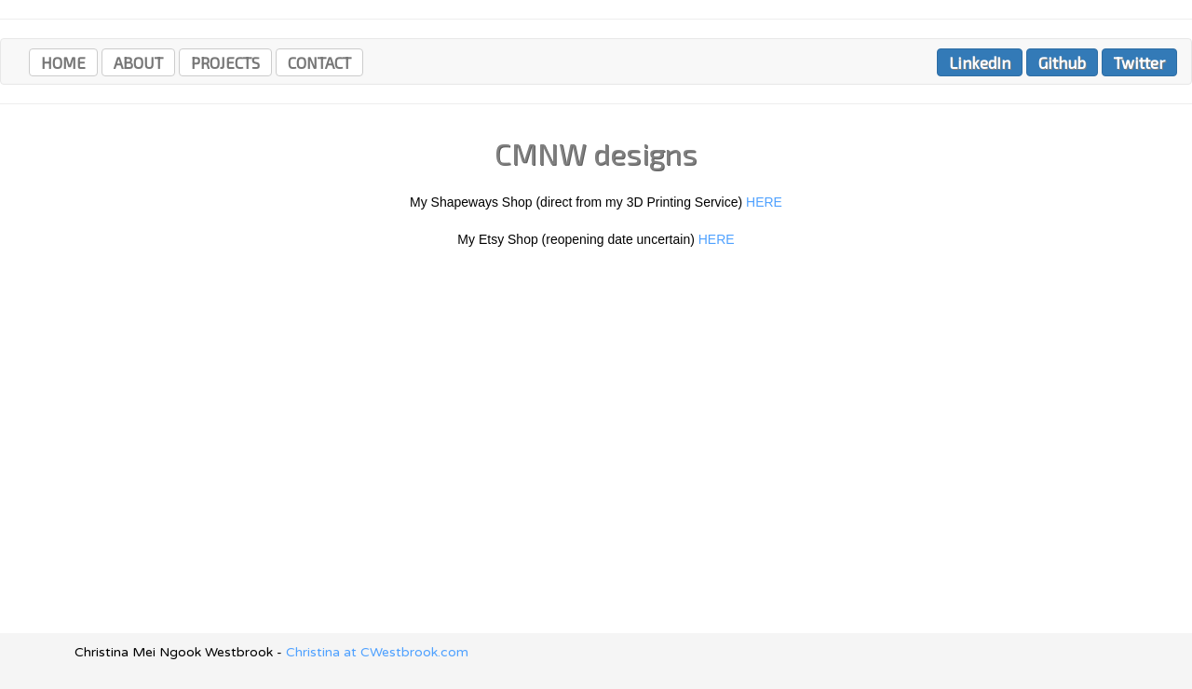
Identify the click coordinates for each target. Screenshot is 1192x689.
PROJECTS (225, 62)
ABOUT (138, 62)
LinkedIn (979, 62)
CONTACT (319, 62)
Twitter (1139, 62)
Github (1062, 62)
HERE (764, 202)
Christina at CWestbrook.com (377, 652)
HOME (63, 62)
